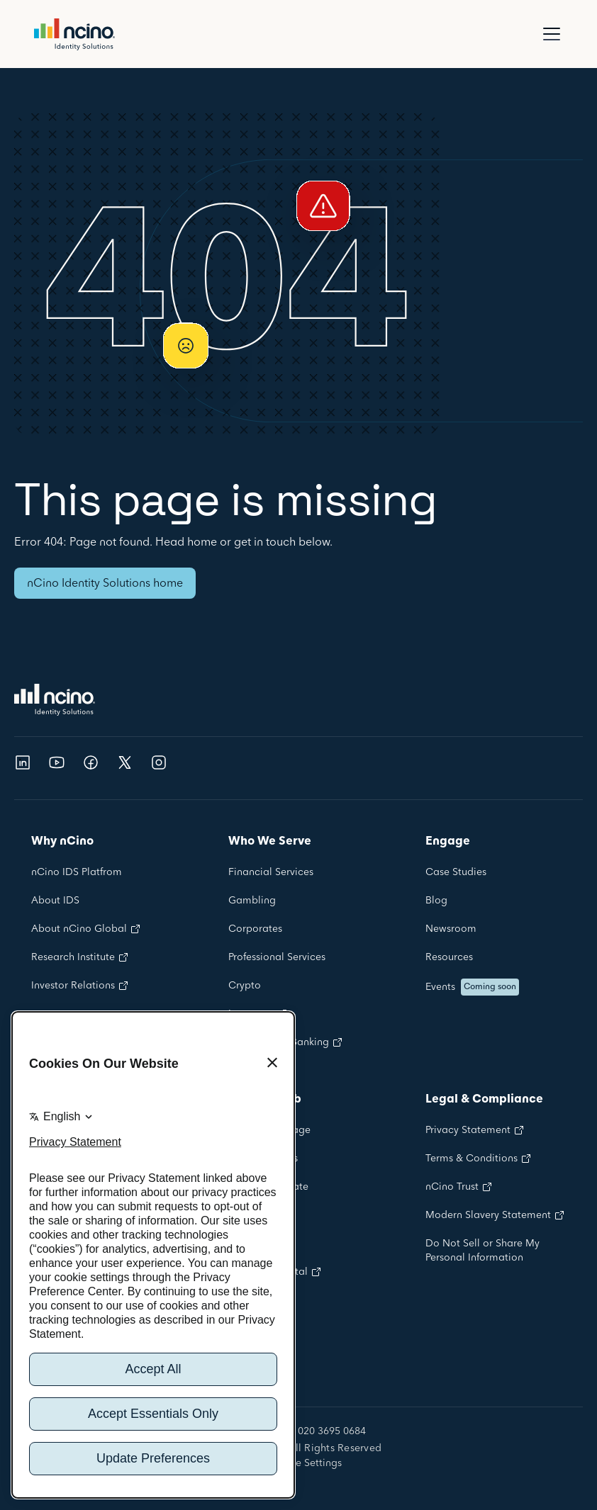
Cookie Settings (304, 1463)
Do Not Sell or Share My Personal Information (482, 1250)
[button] (549, 34)
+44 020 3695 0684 (321, 1432)
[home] (74, 34)
